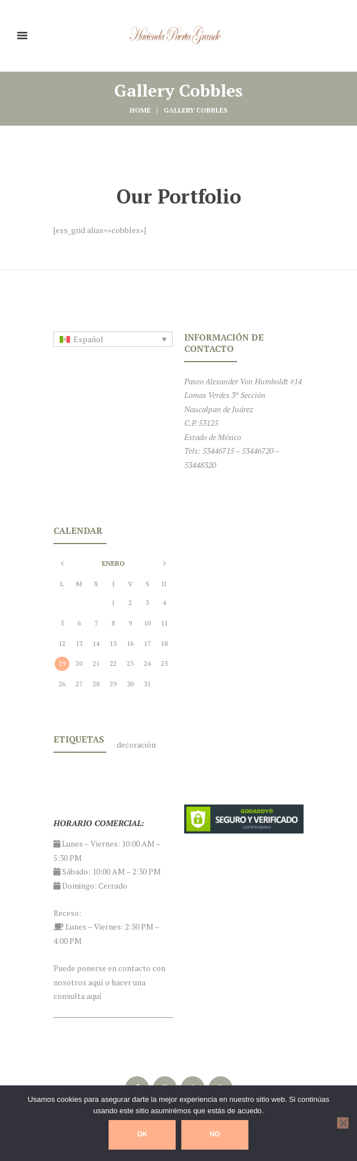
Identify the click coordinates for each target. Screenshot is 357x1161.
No (215, 1134)
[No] (342, 1123)
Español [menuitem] (88, 339)
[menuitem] (113, 339)
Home (140, 110)
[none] (113, 339)
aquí (95, 982)
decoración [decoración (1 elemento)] (136, 744)
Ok (142, 1134)
